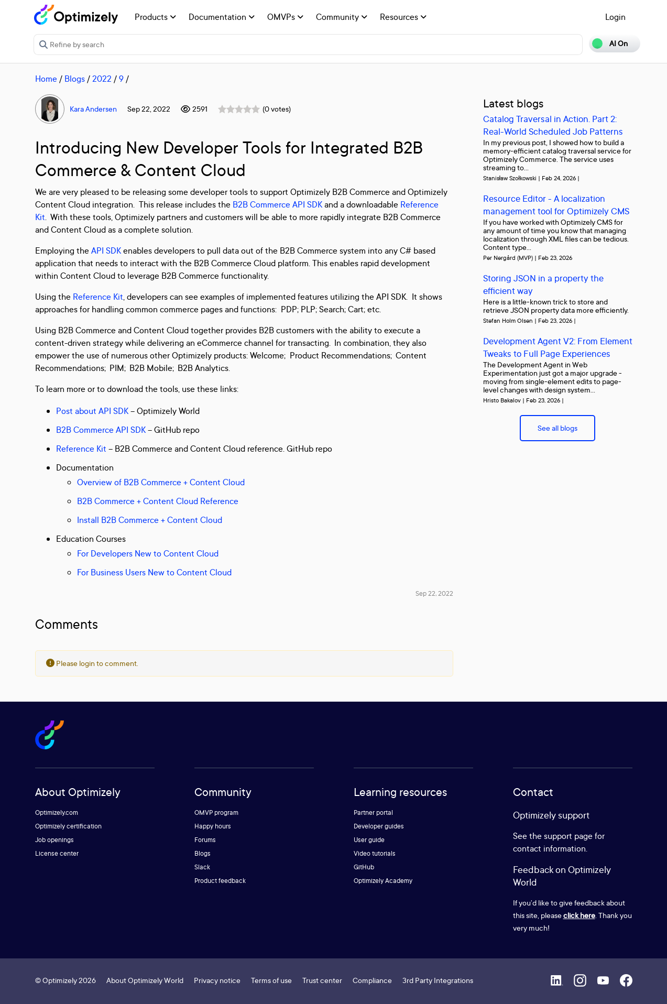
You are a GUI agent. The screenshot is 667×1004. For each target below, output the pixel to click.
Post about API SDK (92, 411)
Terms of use (271, 980)
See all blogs (557, 428)
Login (615, 17)
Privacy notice (217, 980)
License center (57, 853)
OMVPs (285, 17)
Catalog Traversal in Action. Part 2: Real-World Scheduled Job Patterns (553, 125)
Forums (205, 839)
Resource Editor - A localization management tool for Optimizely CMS (556, 204)
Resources (403, 17)
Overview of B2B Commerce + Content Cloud (161, 482)
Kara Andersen (93, 109)
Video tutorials (375, 853)
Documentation (222, 17)
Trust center (322, 980)
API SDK (106, 250)
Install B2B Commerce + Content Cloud (149, 520)
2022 (102, 78)
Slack (202, 867)
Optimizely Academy (383, 880)
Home (46, 78)
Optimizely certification (68, 826)
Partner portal (373, 812)
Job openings (54, 839)
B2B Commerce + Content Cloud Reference (157, 501)
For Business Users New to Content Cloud (154, 572)
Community (341, 17)
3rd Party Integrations (437, 980)
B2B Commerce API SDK (277, 204)
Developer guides (379, 826)
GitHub (364, 867)
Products (155, 17)
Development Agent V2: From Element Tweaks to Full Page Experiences (557, 347)
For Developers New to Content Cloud (147, 553)
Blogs (74, 78)
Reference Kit (98, 296)
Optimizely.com (56, 812)
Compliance (372, 980)
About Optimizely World (144, 980)
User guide (369, 839)
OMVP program (216, 812)
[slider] (239, 109)
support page (568, 836)
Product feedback (220, 880)
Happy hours (212, 826)
